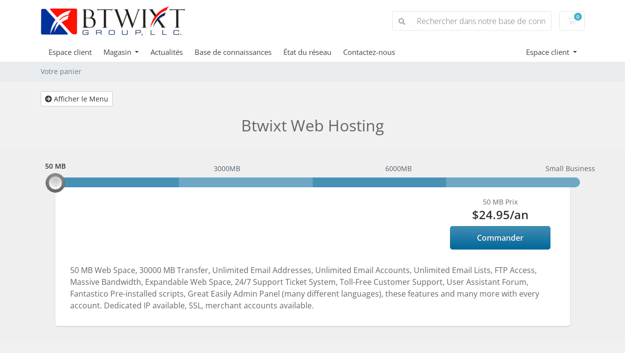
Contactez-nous (369, 52)
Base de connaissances (233, 52)
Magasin (118, 52)
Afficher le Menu (76, 98)
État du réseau (307, 52)
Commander (500, 237)
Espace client (70, 52)
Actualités (166, 52)
